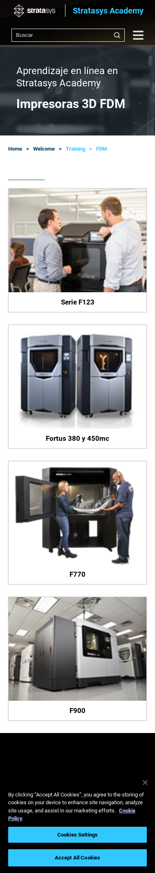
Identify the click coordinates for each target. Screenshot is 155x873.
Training (75, 149)
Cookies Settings (77, 835)
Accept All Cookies (77, 858)
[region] (77, 822)
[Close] (145, 783)
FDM (101, 149)
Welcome (44, 149)
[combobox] (68, 35)
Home (15, 149)
